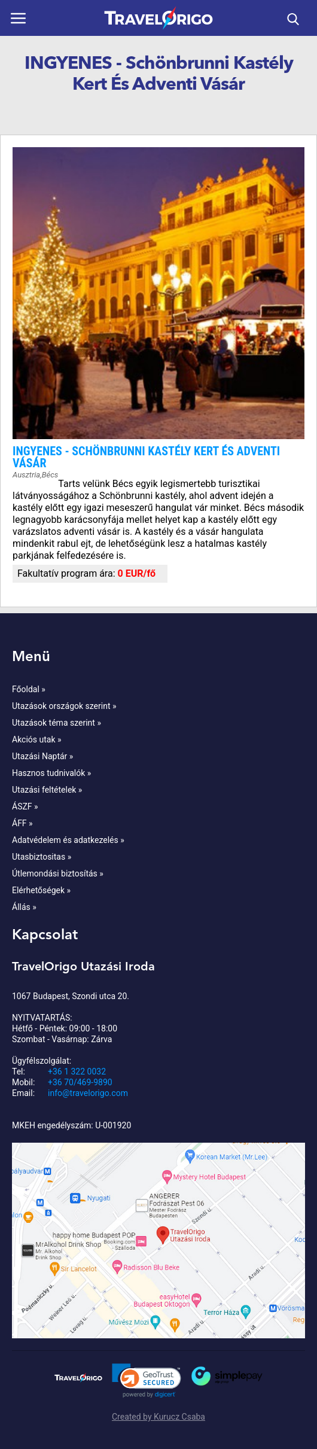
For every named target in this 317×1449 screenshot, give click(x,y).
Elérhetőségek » (41, 890)
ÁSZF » (25, 806)
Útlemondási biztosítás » (57, 873)
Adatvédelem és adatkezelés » (68, 840)
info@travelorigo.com (88, 1093)
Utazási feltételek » (47, 789)
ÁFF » (22, 823)
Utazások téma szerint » (56, 722)
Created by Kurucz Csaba (158, 1416)
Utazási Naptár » (42, 756)
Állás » (24, 907)
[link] (146, 1381)
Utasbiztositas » (41, 857)
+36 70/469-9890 (80, 1082)
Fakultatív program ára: (67, 573)
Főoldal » (28, 689)
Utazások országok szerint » (64, 706)
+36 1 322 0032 (77, 1071)
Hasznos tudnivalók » (51, 773)
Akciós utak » (37, 739)
